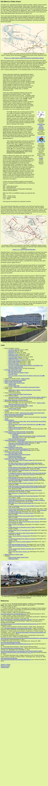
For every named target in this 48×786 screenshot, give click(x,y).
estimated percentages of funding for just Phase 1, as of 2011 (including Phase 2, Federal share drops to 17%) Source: (41, 150)
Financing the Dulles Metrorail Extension (41, 126)
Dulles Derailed (12, 477)
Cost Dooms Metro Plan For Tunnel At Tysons (20, 513)
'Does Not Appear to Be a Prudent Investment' (21, 483)
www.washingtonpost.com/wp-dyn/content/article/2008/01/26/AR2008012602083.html (16, 658)
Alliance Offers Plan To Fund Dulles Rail (19, 530)
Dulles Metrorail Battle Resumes (17, 544)
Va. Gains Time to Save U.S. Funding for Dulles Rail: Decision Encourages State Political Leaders (25, 463)
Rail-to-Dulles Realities (14, 361)
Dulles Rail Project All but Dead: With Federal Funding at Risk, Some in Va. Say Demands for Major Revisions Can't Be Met (27, 486)
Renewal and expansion (15, 456)
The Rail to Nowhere (14, 349)
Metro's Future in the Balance (16, 524)
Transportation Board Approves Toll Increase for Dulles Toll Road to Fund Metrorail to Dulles (27, 442)
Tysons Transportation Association (14, 415)
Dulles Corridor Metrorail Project (17, 433)
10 (30, 290)
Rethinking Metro (13, 358)
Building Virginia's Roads (15, 427)
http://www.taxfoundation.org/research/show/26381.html (30, 632)
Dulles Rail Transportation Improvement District (27, 387)
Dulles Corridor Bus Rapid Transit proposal (20, 394)
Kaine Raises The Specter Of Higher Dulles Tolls (21, 460)
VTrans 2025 (11, 446)
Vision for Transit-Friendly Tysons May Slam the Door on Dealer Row (27, 518)
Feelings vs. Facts (13, 354)
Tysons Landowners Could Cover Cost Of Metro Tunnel (23, 506)
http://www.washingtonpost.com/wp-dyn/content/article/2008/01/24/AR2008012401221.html (16, 643)
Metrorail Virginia (5, 666)
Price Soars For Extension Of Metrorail (19, 546)
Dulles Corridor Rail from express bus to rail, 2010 (26, 403)
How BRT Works (12, 374)
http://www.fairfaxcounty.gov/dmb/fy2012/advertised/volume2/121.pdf (19, 624)
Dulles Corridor (25, 378)
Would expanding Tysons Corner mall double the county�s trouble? (27, 424)
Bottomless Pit (12, 352)
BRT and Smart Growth (14, 371)
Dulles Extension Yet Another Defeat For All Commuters (23, 470)
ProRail (7, 410)
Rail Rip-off (11, 351)
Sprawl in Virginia (5, 664)
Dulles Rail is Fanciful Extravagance (18, 449)
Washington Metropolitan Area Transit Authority (17, 454)
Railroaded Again (13, 355)
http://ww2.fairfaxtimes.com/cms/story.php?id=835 (17, 628)
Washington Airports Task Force (13, 451)
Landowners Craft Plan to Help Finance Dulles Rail (22, 533)
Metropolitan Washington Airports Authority (16, 400)
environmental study (13, 385)
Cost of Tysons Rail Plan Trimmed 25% (19, 536)
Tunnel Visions (12, 499)
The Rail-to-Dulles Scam (15, 368)
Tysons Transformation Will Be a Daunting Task (21, 548)
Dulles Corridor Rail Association (13, 381)
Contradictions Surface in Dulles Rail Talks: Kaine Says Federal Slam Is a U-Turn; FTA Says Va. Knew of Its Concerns (27, 473)
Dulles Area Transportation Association (15, 380)
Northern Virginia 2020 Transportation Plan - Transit (19, 405)
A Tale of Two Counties (14, 429)
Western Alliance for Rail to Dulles (14, 554)
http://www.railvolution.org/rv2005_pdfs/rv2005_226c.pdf (16, 619)
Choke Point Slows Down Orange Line (18, 551)
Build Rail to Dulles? (13, 364)
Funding (41, 158)
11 (6, 298)
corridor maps (12, 384)
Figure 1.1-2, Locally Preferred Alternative (24, 249)
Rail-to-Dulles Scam (13, 362)
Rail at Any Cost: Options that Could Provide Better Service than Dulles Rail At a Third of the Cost (24, 413)
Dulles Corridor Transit (14, 408)
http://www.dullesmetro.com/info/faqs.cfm (12, 648)
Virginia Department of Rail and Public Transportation (19, 431)
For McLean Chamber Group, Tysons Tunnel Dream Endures (25, 490)
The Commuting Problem (15, 357)
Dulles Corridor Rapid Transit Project (15, 383)
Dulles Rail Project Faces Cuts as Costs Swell (20, 516)
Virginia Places (5, 667)
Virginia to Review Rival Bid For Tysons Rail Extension (23, 496)
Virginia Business (9, 420)
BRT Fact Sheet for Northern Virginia (18, 372)
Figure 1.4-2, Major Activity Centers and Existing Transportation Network (24, 58)
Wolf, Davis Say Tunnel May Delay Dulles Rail (21, 503)
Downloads (15, 434)
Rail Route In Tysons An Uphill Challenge (19, 541)
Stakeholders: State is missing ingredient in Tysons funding (24, 390)
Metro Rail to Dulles (25, 450)
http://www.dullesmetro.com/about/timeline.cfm (13, 614)
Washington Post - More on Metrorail (15, 459)
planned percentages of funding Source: (41, 121)
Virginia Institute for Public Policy (13, 447)
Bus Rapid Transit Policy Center (13, 369)
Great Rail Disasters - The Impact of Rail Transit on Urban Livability (26, 397)
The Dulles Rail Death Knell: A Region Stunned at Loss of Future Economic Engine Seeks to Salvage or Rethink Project (26, 479)
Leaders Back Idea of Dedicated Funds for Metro (21, 527)
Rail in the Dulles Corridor (15, 453)
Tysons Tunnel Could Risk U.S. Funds (18, 509)
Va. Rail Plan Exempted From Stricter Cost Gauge (22, 538)
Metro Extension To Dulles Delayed (18, 493)
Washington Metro (13, 558)
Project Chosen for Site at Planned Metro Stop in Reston (23, 521)
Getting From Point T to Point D (17, 359)
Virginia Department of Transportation (15, 440)
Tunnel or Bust (12, 510)
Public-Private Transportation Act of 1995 (19, 444)
